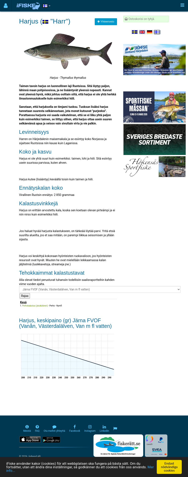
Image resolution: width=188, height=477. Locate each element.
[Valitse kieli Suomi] (157, 32)
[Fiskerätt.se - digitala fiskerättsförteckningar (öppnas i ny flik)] (118, 445)
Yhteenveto (105, 21)
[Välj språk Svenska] (135, 32)
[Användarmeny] (5, 5)
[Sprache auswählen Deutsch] (150, 32)
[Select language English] (142, 32)
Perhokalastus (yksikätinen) (35, 306)
